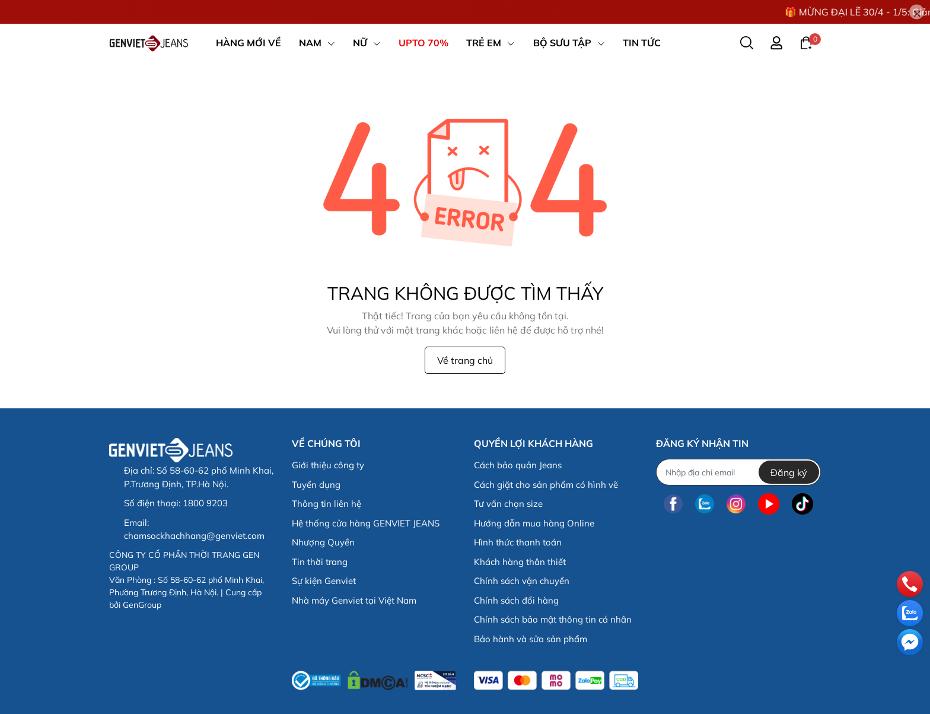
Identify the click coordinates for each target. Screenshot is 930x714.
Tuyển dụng (316, 484)
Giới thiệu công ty (328, 465)
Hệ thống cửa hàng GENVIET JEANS (365, 523)
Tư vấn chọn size (508, 503)
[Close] (916, 12)
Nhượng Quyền (323, 542)
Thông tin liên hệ (326, 503)
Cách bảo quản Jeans (518, 465)
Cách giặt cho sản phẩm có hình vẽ (546, 484)
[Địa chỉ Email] (738, 472)
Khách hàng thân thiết (520, 561)
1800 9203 (205, 503)
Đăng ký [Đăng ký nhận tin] (788, 472)
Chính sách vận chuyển (521, 580)
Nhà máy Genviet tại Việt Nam (354, 600)
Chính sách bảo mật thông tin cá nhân (553, 619)
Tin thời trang (320, 561)
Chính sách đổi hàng (516, 600)
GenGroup (142, 604)
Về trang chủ (465, 360)
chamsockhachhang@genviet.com (194, 535)
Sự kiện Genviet (324, 580)
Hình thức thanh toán (518, 542)
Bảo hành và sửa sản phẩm (530, 639)
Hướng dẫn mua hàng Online (534, 523)
